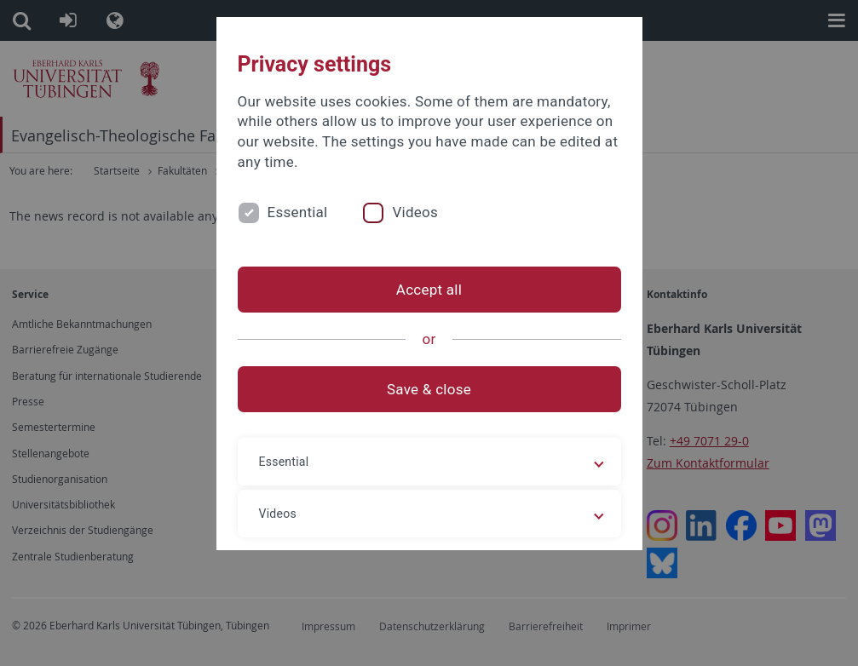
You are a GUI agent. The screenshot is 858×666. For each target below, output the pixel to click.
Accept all (429, 289)
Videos (415, 212)
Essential (298, 212)
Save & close (429, 389)
